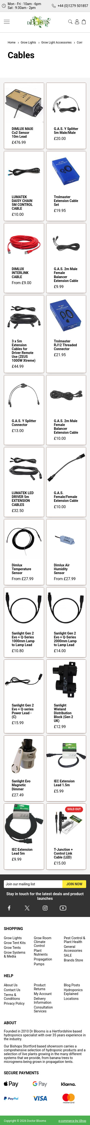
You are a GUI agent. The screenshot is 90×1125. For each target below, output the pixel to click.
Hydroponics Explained (73, 992)
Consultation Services (43, 1009)
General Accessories (73, 948)
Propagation (43, 959)
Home (11, 42)
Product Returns (40, 987)
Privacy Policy (14, 1003)
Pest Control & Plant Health (74, 940)
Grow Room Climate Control (42, 942)
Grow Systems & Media (14, 954)
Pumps (39, 964)
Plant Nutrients (41, 952)
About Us (11, 985)
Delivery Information (42, 1000)
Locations (71, 999)
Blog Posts (72, 985)
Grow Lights (26, 42)
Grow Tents (12, 948)
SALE (68, 955)
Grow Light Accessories (55, 42)
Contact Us (12, 990)
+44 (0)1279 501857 (73, 6)
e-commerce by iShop (72, 1121)
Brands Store (73, 960)
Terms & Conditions (12, 997)
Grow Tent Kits (15, 943)
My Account (43, 994)
